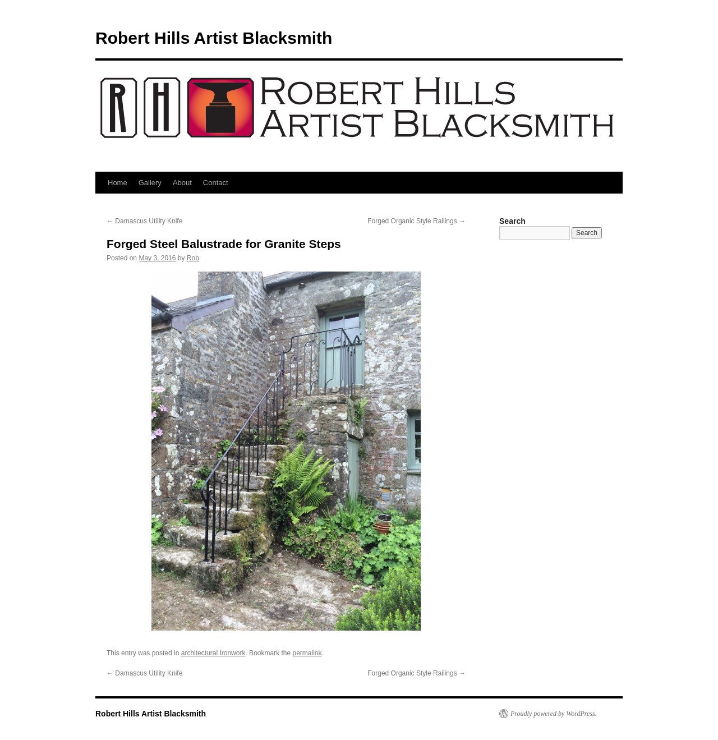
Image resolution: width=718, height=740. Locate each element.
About (182, 182)
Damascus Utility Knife (144, 221)
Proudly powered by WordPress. (553, 714)
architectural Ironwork (213, 653)
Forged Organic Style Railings (416, 221)
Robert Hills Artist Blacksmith (213, 38)
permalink (307, 653)
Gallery (150, 182)
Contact (215, 182)
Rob (193, 258)
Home (117, 182)
